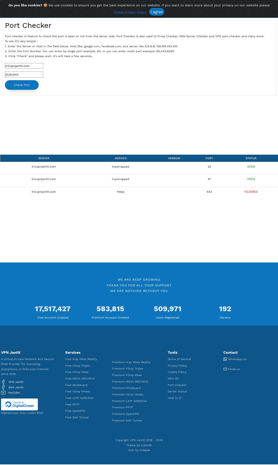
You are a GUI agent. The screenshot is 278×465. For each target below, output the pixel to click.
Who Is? (173, 379)
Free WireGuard (76, 385)
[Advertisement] (96, 126)
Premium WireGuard (126, 388)
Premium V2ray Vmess (127, 394)
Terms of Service (179, 359)
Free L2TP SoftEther (79, 398)
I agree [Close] (157, 12)
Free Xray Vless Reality (81, 359)
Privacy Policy (177, 366)
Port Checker (177, 385)
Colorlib (146, 445)
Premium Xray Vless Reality (131, 362)
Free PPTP (72, 404)
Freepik (145, 450)
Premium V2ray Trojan (127, 369)
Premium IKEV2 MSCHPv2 (130, 382)
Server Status (177, 392)
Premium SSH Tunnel (127, 420)
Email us (231, 369)
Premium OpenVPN (125, 414)
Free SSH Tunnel (77, 417)
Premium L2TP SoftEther (129, 401)
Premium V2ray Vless (127, 375)
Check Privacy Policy (130, 12)
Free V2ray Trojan (77, 366)
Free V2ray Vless (76, 372)
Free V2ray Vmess (77, 392)
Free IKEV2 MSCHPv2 (80, 379)
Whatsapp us (234, 359)
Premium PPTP (122, 408)
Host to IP (175, 398)
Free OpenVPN (75, 411)
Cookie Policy (177, 372)
